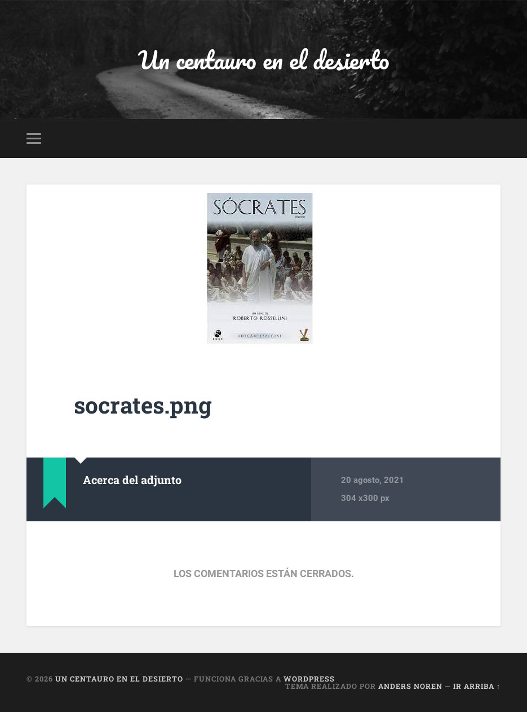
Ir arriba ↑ (477, 686)
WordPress (309, 678)
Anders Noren (410, 686)
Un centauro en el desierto (263, 59)
